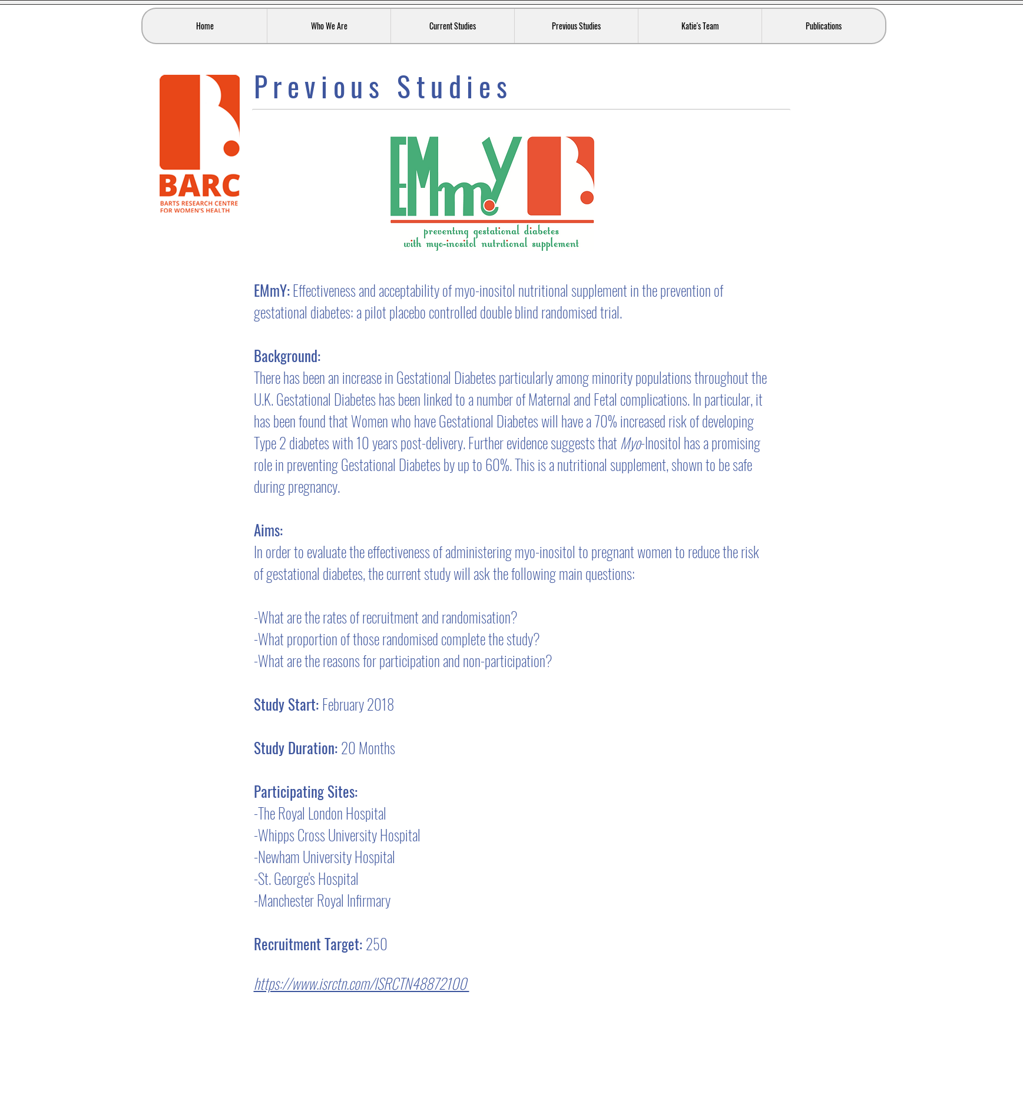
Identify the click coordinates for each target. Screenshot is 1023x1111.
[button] (328, 26)
